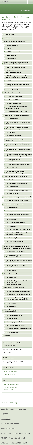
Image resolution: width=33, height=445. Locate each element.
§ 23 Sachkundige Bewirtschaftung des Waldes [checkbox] (18, 149)
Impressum (22, 409)
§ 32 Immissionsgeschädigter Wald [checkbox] (17, 190)
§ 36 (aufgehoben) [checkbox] (11, 211)
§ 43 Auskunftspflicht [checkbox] (12, 238)
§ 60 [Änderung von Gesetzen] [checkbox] (15, 325)
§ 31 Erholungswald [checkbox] (12, 186)
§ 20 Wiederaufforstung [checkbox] (13, 135)
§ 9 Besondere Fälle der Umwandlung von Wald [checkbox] (17, 85)
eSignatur (4, 414)
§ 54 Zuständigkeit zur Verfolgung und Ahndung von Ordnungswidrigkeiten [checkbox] (18, 298)
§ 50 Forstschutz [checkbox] (11, 277)
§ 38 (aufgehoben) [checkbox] (11, 219)
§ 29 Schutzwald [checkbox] (11, 180)
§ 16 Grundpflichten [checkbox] (12, 118)
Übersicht (4, 409)
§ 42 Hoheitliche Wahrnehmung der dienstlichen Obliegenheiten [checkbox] (17, 233)
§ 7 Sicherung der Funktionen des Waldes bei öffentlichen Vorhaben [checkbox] (16, 76)
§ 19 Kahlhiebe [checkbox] (10, 132)
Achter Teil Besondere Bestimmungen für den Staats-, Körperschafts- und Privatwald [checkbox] (17, 247)
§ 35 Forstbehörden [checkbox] (12, 207)
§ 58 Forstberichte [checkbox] (11, 318)
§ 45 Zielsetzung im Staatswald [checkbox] (15, 251)
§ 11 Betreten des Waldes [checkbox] (14, 96)
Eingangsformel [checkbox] (9, 34)
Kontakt (12, 409)
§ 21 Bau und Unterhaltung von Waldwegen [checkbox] (16, 139)
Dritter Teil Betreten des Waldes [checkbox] (13, 93)
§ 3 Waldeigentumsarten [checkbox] (13, 52)
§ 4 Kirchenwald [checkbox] (11, 55)
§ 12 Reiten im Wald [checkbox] (12, 100)
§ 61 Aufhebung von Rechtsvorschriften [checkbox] (18, 328)
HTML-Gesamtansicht (9, 372)
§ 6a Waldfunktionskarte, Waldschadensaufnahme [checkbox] (14, 71)
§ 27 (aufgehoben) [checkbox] (11, 167)
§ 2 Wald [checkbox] (8, 48)
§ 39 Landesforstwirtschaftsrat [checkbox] (15, 222)
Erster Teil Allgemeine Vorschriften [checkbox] (14, 41)
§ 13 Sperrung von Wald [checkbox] (13, 103)
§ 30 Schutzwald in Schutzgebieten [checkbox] (17, 183)
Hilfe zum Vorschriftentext (10, 384)
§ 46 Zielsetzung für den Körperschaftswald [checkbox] (13, 256)
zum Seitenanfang (8, 403)
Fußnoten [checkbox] (7, 335)
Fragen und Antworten (9, 387)
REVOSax (25, 10)
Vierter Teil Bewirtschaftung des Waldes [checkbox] (16, 115)
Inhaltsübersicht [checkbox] (9, 38)
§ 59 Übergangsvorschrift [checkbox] (14, 322)
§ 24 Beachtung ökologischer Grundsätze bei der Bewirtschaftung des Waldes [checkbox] (19, 155)
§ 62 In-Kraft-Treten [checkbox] (12, 332)
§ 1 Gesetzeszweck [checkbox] (12, 45)
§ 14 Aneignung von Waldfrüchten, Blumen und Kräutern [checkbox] (17, 107)
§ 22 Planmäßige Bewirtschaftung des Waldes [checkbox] (18, 144)
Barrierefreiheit (7, 390)
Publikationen (18, 433)
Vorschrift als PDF (8, 374)
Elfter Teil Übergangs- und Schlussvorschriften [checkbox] (12, 310)
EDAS (25, 443)
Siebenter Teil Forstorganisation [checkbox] (14, 204)
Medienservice (6, 433)
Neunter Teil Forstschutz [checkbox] (11, 274)
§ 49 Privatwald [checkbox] (11, 270)
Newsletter (5, 443)
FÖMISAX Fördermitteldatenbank (13, 438)
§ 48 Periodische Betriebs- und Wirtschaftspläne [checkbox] (15, 266)
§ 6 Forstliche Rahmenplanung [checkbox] (15, 67)
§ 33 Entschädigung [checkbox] (12, 193)
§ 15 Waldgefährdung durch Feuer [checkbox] (16, 111)
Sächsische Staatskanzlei (10, 424)
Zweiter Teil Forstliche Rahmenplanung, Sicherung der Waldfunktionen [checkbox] (16, 63)
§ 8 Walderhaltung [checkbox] (11, 81)
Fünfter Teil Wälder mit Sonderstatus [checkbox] (15, 176)
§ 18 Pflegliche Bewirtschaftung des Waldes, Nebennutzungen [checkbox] (17, 128)
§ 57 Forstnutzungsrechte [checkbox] (14, 315)
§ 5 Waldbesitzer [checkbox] (11, 58)
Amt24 (27, 433)
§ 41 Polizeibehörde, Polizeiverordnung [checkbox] (18, 229)
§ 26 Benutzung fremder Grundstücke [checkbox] (17, 164)
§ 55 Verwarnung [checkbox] (11, 303)
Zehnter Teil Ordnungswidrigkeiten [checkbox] (14, 287)
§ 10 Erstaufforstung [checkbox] (12, 89)
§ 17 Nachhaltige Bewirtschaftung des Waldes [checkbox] (18, 122)
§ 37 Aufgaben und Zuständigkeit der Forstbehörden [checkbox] (17, 215)
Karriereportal (16, 443)
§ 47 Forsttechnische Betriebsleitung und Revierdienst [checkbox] (19, 261)
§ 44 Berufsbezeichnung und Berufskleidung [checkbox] (15, 242)
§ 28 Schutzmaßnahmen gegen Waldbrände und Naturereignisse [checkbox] (16, 172)
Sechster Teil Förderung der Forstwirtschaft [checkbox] (17, 197)
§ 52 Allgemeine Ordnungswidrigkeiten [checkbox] (18, 291)
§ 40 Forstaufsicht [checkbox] (11, 226)
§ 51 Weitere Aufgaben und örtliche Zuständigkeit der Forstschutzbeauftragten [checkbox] (17, 282)
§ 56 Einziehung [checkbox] (11, 306)
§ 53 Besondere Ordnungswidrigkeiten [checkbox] (18, 294)
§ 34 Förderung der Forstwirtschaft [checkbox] (17, 200)
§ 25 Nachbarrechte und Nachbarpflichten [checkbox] (13, 160)
